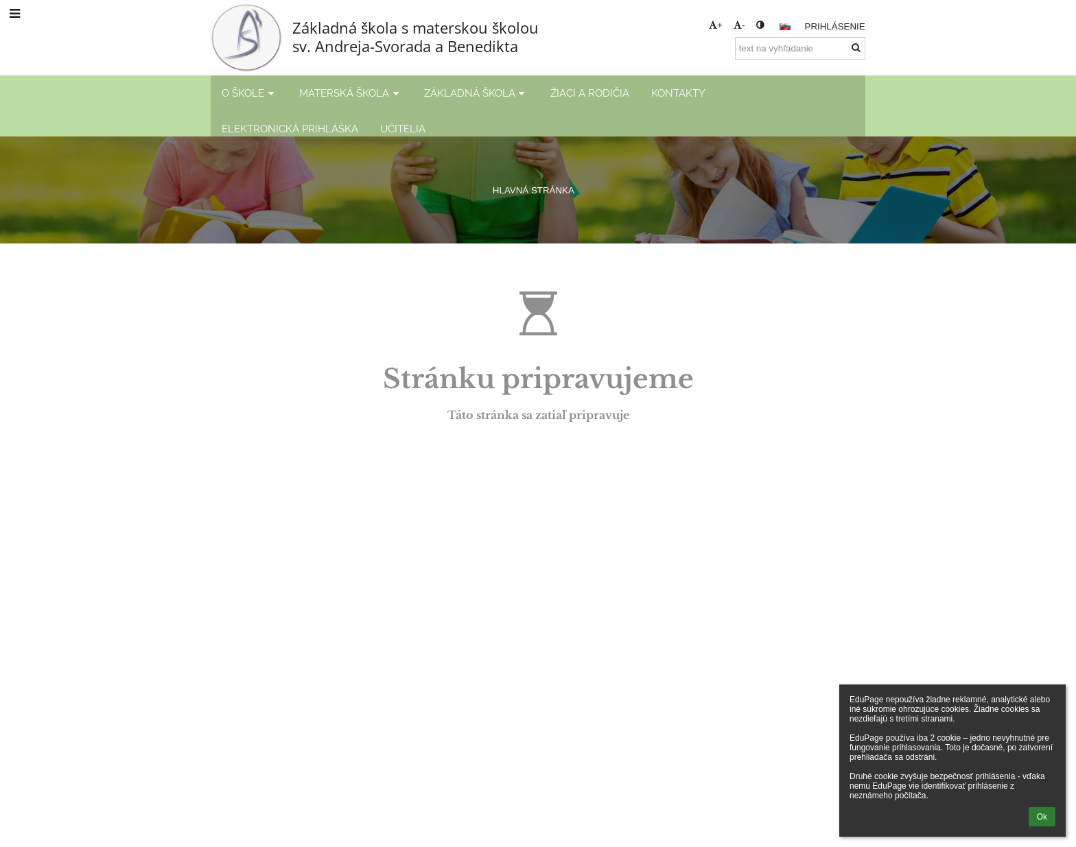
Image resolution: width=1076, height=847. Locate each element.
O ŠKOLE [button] (249, 93)
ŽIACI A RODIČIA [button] (589, 93)
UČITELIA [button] (402, 128)
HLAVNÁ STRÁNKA (533, 190)
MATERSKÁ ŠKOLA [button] (350, 93)
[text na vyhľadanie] (800, 48)
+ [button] (716, 25)
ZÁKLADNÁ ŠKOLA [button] (476, 93)
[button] (785, 27)
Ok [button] (1042, 817)
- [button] (739, 25)
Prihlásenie (835, 26)
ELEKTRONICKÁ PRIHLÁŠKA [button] (290, 128)
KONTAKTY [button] (678, 93)
